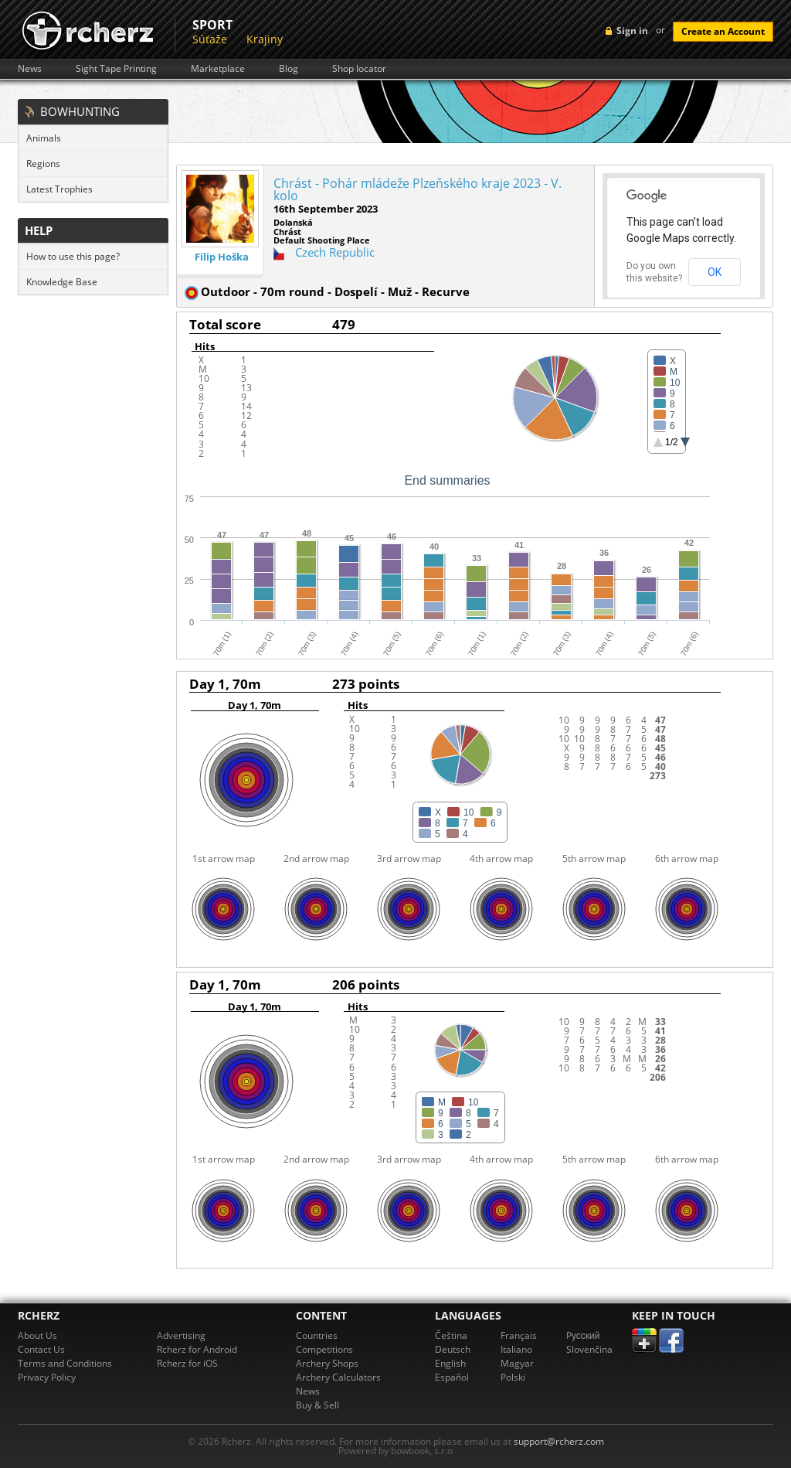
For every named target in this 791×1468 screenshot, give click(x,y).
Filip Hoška (222, 257)
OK (714, 272)
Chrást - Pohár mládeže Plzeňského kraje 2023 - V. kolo (417, 189)
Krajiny (264, 39)
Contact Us (41, 1349)
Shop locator (359, 68)
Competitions (324, 1349)
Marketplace (218, 68)
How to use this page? (73, 256)
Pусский (583, 1335)
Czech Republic (335, 252)
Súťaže (209, 39)
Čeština (451, 1335)
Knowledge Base (61, 281)
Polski (513, 1377)
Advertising (181, 1335)
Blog (288, 68)
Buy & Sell (317, 1405)
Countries (317, 1335)
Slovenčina (589, 1349)
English (450, 1363)
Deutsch (452, 1349)
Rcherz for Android (197, 1349)
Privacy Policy (47, 1377)
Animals (43, 138)
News (30, 68)
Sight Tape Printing (116, 68)
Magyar (517, 1363)
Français (519, 1335)
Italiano (516, 1349)
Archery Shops (327, 1363)
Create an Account (723, 31)
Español (452, 1377)
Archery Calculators (338, 1377)
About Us (37, 1335)
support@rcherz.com (559, 1441)
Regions (43, 163)
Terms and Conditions (65, 1363)
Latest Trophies (59, 189)
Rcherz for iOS (187, 1363)
